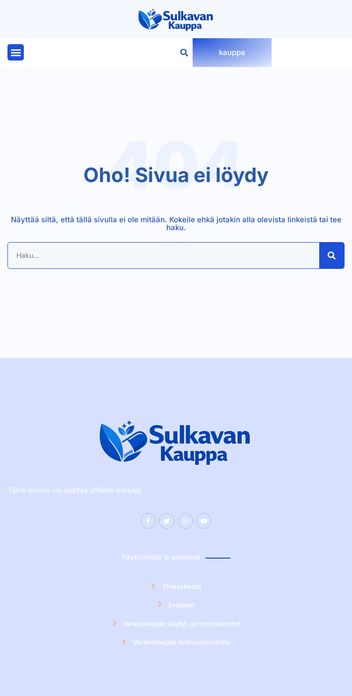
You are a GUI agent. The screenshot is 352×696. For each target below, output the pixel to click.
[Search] (331, 255)
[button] (15, 52)
